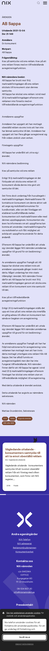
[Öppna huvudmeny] (45, 3)
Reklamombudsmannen (24, 548)
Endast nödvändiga (25, 644)
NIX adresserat (24, 544)
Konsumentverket (24, 552)
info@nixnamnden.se (24, 592)
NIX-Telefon (24, 540)
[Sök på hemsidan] (39, 3)
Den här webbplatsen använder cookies (24, 613)
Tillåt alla (24, 637)
